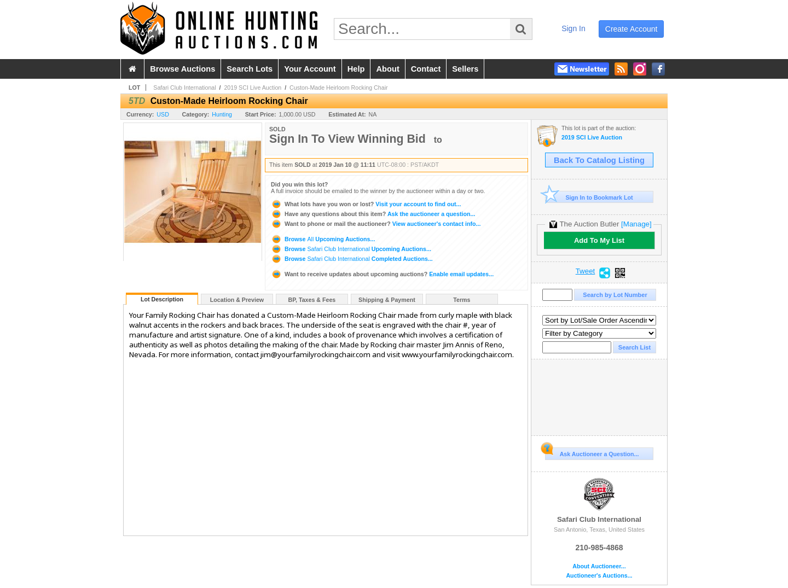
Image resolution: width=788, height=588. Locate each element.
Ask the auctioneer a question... (373, 214)
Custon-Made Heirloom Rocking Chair (338, 87)
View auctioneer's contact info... (375, 223)
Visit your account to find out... (366, 204)
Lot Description (162, 299)
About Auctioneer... (598, 566)
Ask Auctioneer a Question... (592, 452)
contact (426, 69)
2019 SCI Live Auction (252, 87)
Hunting (222, 114)
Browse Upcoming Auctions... (323, 239)
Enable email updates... (382, 274)
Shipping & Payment (386, 299)
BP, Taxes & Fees (312, 299)
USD (163, 114)
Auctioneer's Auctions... (599, 576)
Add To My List (599, 240)
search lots (250, 69)
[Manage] (636, 224)
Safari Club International (184, 87)
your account (309, 69)
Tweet (585, 271)
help (356, 69)
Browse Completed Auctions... (352, 258)
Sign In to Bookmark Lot (589, 197)
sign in (573, 28)
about (387, 69)
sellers (465, 69)
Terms (461, 299)
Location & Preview (237, 299)
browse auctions (182, 69)
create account (631, 29)
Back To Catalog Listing (599, 160)
